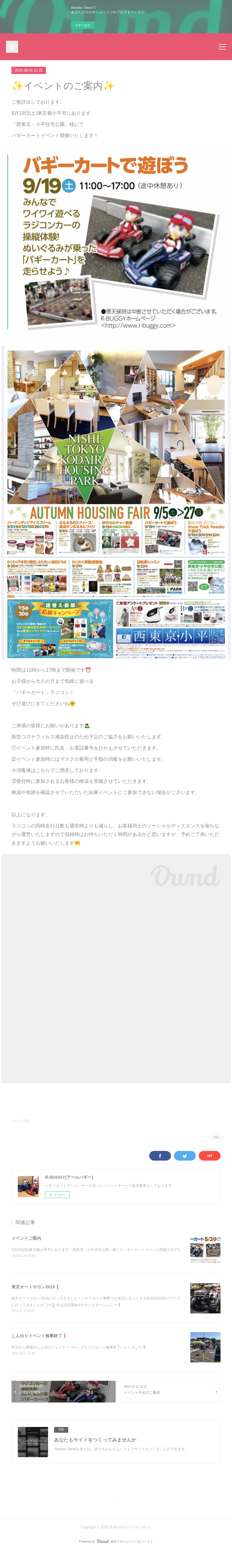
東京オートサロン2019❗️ (35, 1286)
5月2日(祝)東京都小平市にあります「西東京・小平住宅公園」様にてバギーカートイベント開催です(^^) (95, 1250)
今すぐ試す (82, 25)
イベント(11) (20, 1121)
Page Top (116, 1503)
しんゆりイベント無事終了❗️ (39, 1335)
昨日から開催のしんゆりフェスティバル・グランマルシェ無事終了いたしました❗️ (79, 1347)
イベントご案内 (26, 1238)
